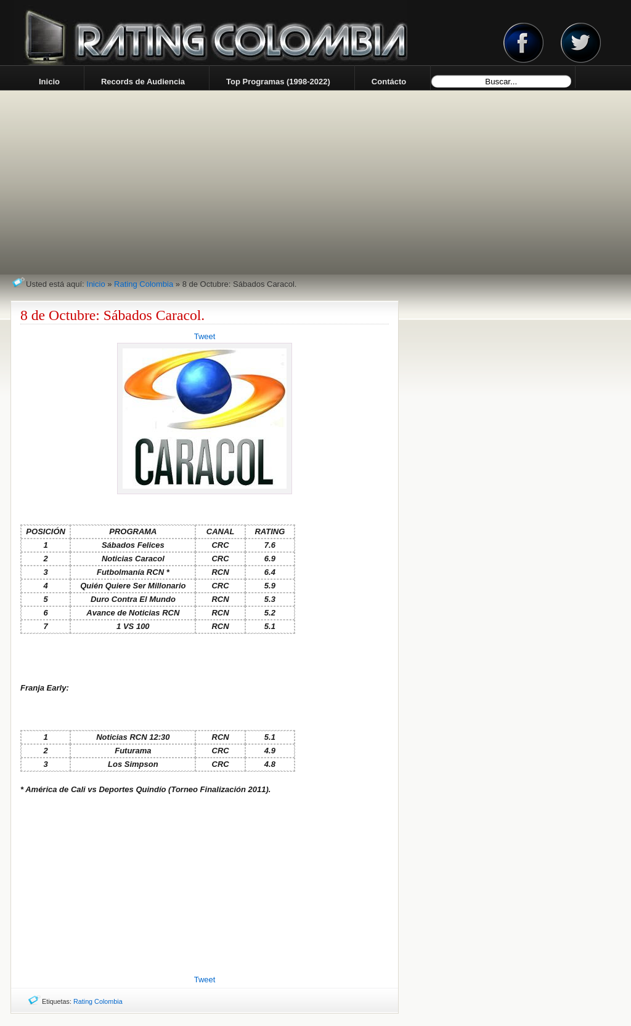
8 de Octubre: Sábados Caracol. (112, 315)
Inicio (95, 284)
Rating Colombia (143, 284)
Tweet (205, 336)
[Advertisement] (204, 885)
